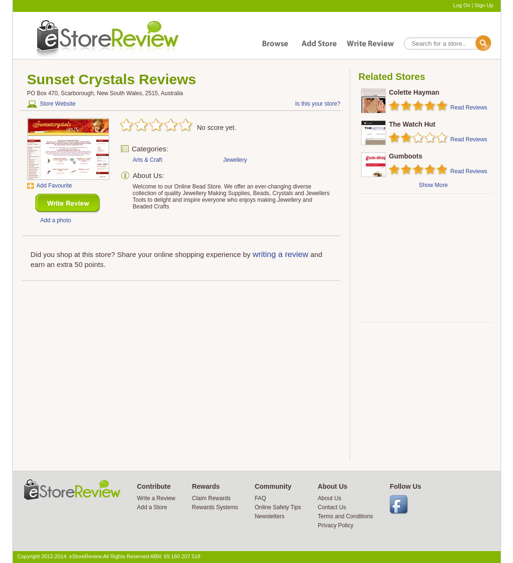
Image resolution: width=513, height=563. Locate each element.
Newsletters (270, 516)
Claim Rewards (211, 498)
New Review (68, 203)
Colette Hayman (414, 92)
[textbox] (447, 43)
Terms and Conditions (345, 516)
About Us (329, 498)
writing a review (280, 254)
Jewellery (235, 160)
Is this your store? (318, 103)
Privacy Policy (335, 525)
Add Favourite (54, 185)
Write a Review (156, 498)
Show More (433, 185)
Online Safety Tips (278, 507)
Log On (461, 5)
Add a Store (152, 507)
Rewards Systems (215, 507)
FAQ (260, 498)
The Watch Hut (412, 124)
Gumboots (405, 156)
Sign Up (483, 5)
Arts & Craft (147, 160)
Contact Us (332, 507)
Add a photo (55, 220)
